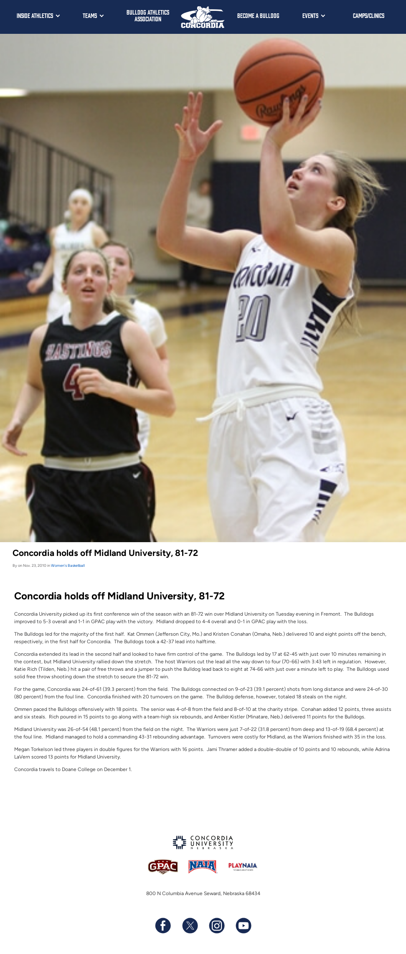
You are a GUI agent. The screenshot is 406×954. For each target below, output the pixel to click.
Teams (90, 15)
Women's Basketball (68, 565)
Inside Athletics (35, 15)
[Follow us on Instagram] (216, 925)
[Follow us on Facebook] (163, 925)
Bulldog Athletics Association (148, 15)
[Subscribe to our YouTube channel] (243, 925)
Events (310, 15)
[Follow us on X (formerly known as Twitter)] (189, 925)
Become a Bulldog (258, 15)
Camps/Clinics (368, 15)
